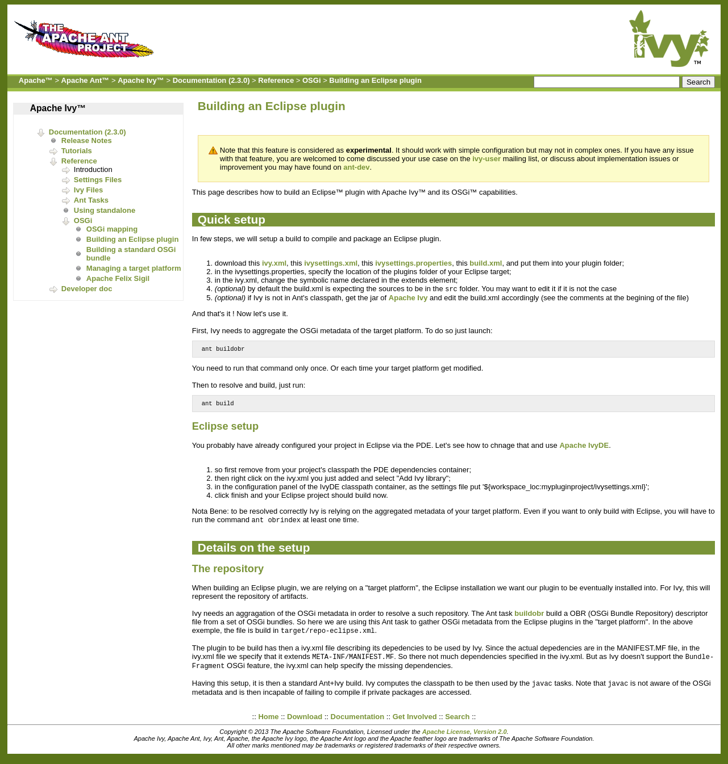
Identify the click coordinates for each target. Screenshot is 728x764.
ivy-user (486, 158)
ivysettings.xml (330, 263)
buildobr (529, 616)
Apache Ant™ (85, 80)
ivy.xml (274, 263)
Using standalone (104, 210)
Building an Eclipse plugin (375, 80)
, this (295, 263)
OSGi (311, 80)
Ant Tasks (91, 200)
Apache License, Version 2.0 (464, 737)
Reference (276, 80)
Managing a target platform (133, 268)
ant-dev (356, 167)
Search (457, 722)
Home (268, 722)
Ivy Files (88, 190)
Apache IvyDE (584, 448)
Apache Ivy (408, 298)
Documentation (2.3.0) (211, 80)
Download (304, 722)
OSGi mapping (112, 229)
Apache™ (36, 80)
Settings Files (98, 179)
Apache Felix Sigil (117, 278)
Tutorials (76, 150)
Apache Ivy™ (141, 80)
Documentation (358, 722)
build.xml (485, 263)
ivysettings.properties (413, 263)
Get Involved (415, 722)
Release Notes (86, 140)
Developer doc (87, 288)
